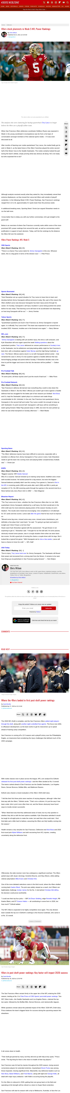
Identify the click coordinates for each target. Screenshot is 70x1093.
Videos (21, 6)
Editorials (14, 6)
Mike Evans (20, 879)
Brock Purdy (45, 1068)
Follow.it (38, 612)
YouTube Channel (17, 582)
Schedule (41, 6)
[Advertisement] (35, 17)
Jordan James (22, 890)
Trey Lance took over (18, 553)
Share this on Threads (66, 136)
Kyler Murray (31, 351)
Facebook (33, 590)
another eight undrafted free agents (33, 724)
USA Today (5, 548)
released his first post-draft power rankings (16, 781)
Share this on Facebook (66, 132)
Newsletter (56, 6)
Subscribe (48, 608)
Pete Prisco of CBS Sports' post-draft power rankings (39, 996)
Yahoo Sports (6, 317)
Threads (37, 590)
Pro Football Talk (7, 371)
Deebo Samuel (22, 474)
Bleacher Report (7, 496)
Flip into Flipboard (66, 145)
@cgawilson (12, 37)
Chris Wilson (4, 34)
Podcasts (33, 6)
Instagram (41, 590)
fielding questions (41, 342)
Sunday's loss (55, 345)
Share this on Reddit (66, 149)
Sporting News (6, 448)
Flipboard (59, 2)
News (7, 6)
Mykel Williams (17, 832)
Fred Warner (28, 1074)
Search (67, 2)
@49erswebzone (7, 708)
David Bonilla (7, 704)
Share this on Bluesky (66, 140)
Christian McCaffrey (51, 890)
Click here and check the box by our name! (44, 620)
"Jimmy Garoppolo (7, 340)
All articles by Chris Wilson (18, 577)
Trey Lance (46, 123)
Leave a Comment (35, 921)
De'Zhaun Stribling (34, 898)
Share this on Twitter (66, 127)
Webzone (10, 2)
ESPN (3, 468)
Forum (27, 6)
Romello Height (51, 898)
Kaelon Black (15, 887)
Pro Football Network (9, 382)
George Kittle (52, 1074)
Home (2, 6)
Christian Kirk (32, 879)
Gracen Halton (22, 901)
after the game (36, 514)
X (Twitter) (44, 2)
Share (67, 6)
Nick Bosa (56, 393)
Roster (48, 6)
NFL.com (4, 334)
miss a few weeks (46, 539)
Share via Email (66, 153)
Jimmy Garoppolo (36, 251)
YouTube (63, 2)
